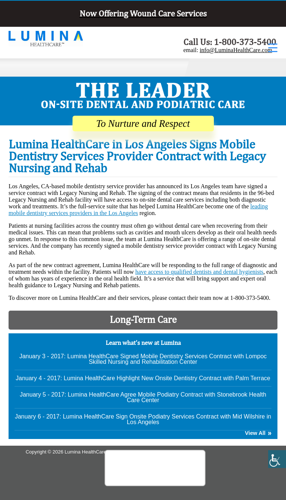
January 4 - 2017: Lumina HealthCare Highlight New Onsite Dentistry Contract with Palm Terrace (143, 378)
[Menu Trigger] (273, 47)
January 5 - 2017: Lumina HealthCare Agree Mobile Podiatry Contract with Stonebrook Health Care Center (143, 397)
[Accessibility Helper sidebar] (277, 459)
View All (255, 433)
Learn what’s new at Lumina (143, 342)
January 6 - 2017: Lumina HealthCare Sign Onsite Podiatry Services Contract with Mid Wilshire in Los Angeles (143, 419)
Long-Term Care (143, 319)
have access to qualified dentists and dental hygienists (199, 272)
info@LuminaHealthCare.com (236, 50)
